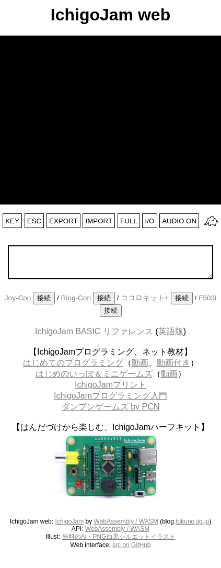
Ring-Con (76, 298)
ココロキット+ (145, 298)
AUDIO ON (179, 221)
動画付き (173, 362)
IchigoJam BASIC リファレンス (94, 331)
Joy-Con (18, 298)
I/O (150, 221)
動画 (140, 362)
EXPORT (63, 221)
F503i (207, 298)
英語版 (170, 331)
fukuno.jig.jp (192, 521)
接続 (44, 298)
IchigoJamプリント (110, 384)
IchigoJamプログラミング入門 (110, 395)
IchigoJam (69, 521)
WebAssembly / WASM (126, 521)
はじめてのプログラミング (73, 362)
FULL (128, 221)
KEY (12, 221)
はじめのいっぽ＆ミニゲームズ (94, 373)
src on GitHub (131, 545)
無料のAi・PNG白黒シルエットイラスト (119, 536)
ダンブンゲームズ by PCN (111, 406)
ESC (34, 221)
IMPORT (99, 221)
